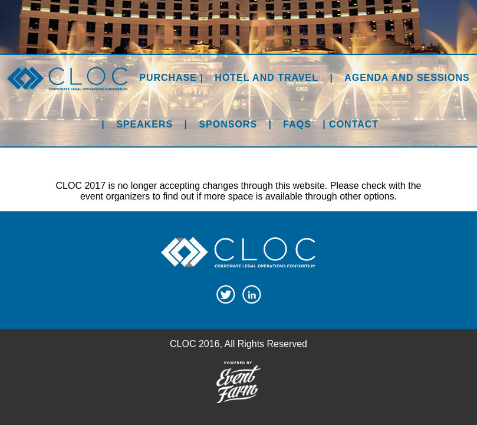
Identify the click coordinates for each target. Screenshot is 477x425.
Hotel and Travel (266, 78)
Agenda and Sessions (407, 78)
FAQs (297, 124)
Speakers (144, 124)
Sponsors (228, 124)
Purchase (168, 78)
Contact (354, 124)
